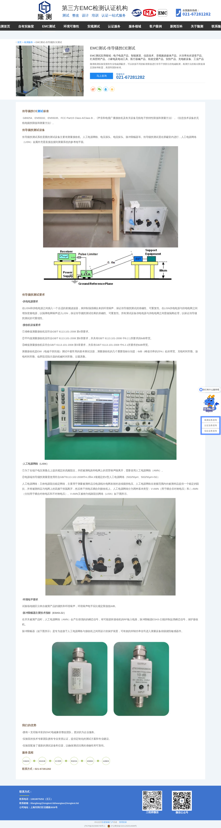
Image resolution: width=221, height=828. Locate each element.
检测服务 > (30, 42)
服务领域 (135, 26)
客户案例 (155, 26)
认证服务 (114, 26)
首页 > (20, 42)
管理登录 (123, 822)
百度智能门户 (107, 822)
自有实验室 (26, 26)
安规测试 (93, 26)
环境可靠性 (71, 26)
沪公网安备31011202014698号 (124, 826)
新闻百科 (176, 26)
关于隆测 (197, 26)
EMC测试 (48, 26)
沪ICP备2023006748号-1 (95, 826)
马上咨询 (102, 75)
